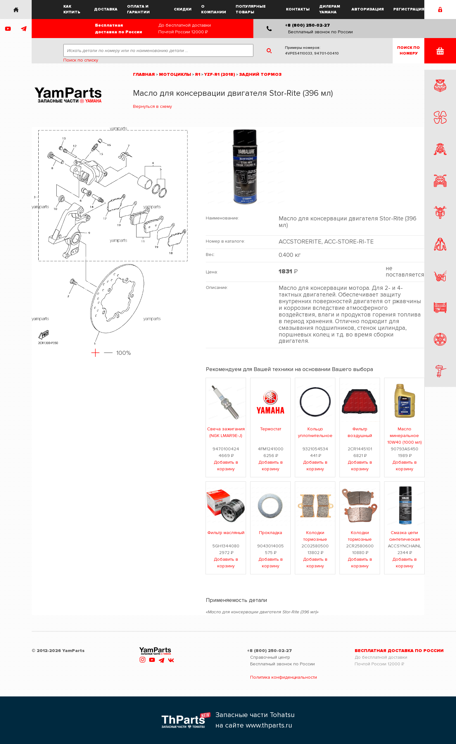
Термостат (270, 429)
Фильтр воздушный (360, 432)
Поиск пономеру (408, 50)
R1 (197, 74)
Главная (144, 74)
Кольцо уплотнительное (315, 432)
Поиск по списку (80, 60)
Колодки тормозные (315, 536)
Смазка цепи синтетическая (404, 536)
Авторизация (368, 9)
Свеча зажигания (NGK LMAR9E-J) (226, 432)
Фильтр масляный (225, 532)
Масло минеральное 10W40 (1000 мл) (404, 435)
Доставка (105, 9)
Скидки (183, 9)
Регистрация (408, 9)
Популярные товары (251, 9)
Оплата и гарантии (138, 9)
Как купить (71, 9)
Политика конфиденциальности (283, 677)
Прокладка (270, 532)
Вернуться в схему (152, 106)
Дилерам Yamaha (329, 9)
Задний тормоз (260, 74)
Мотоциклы (175, 74)
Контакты (298, 9)
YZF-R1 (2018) (219, 74)
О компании (213, 9)
